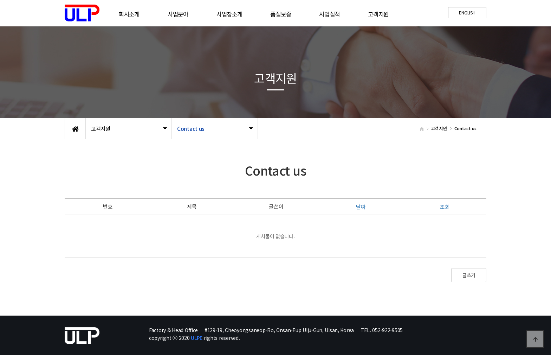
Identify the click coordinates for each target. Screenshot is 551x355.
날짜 (360, 206)
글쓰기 (468, 275)
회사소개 (129, 14)
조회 (444, 206)
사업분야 (178, 14)
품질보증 (280, 14)
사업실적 (329, 14)
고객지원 (378, 14)
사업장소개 (229, 14)
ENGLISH (467, 12)
